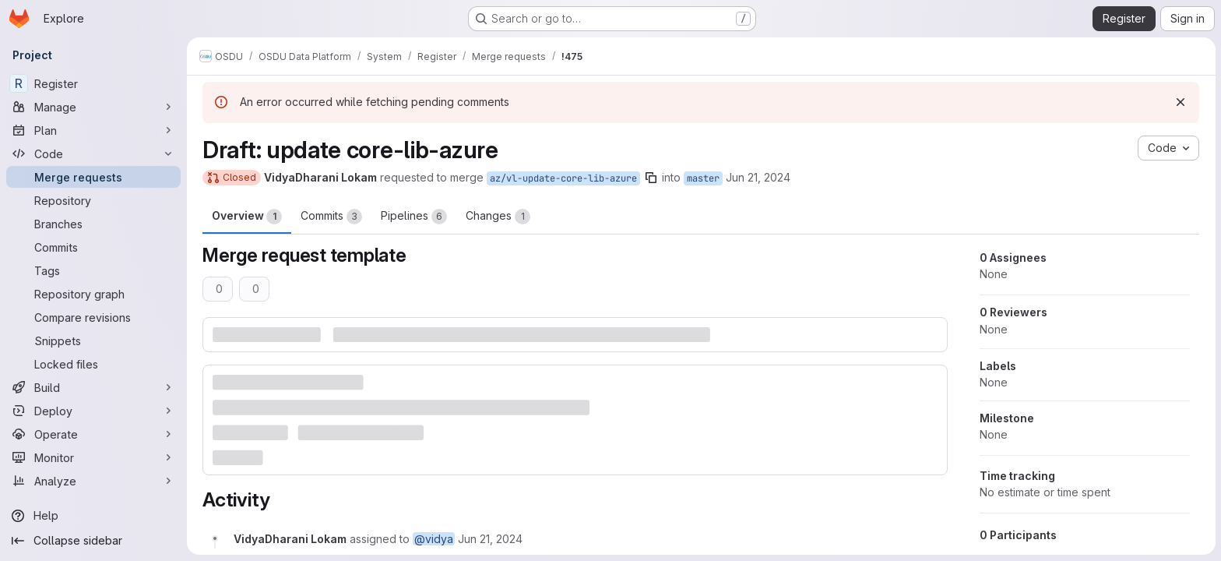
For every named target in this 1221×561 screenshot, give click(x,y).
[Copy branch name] (651, 177)
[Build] (93, 387)
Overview (247, 216)
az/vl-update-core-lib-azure (563, 178)
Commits (331, 216)
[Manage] (93, 107)
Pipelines (414, 216)
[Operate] (93, 434)
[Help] (93, 516)
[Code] (93, 153)
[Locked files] (93, 364)
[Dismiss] (1180, 102)
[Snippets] (93, 340)
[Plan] (93, 130)
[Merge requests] (93, 177)
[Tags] (93, 270)
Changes (498, 216)
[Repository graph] (93, 294)
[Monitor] (93, 457)
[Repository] (93, 200)
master (703, 178)
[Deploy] (93, 411)
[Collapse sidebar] (93, 541)
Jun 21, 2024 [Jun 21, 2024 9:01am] (758, 177)
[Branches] (93, 224)
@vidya (433, 538)
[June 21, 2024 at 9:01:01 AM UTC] (490, 538)
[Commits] (93, 247)
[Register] (93, 83)
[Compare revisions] (93, 317)
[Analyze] (93, 481)
